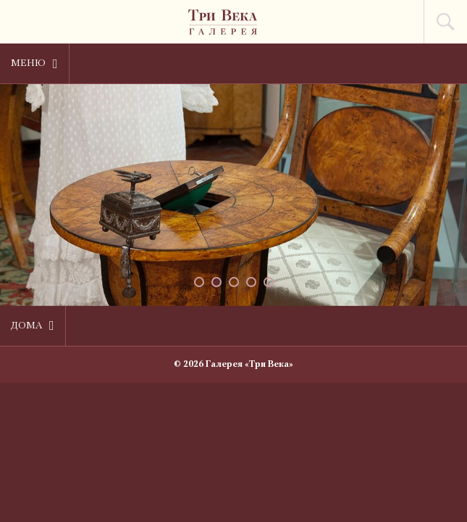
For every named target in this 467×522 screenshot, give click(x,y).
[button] (199, 282)
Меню (34, 63)
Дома (32, 325)
